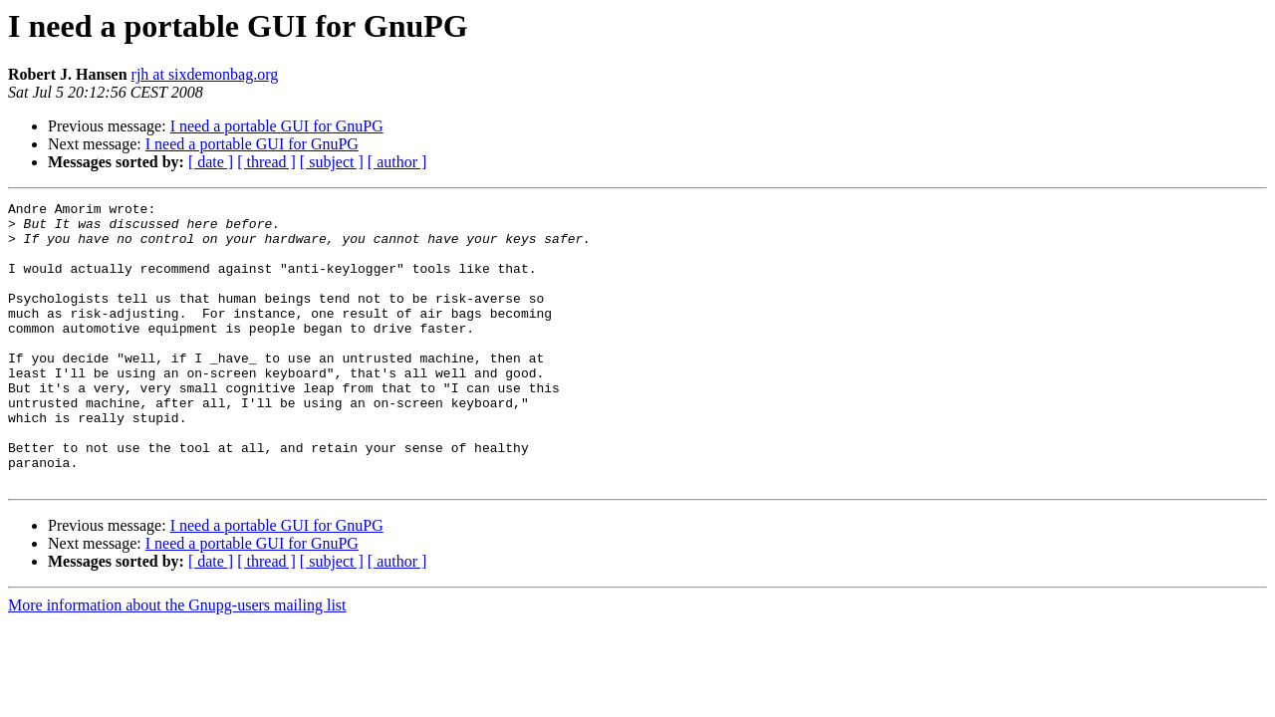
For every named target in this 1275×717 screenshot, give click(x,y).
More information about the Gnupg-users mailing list (177, 661)
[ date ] (210, 161)
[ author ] (397, 161)
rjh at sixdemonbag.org (205, 74)
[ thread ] (266, 161)
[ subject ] (332, 161)
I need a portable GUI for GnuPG (276, 126)
